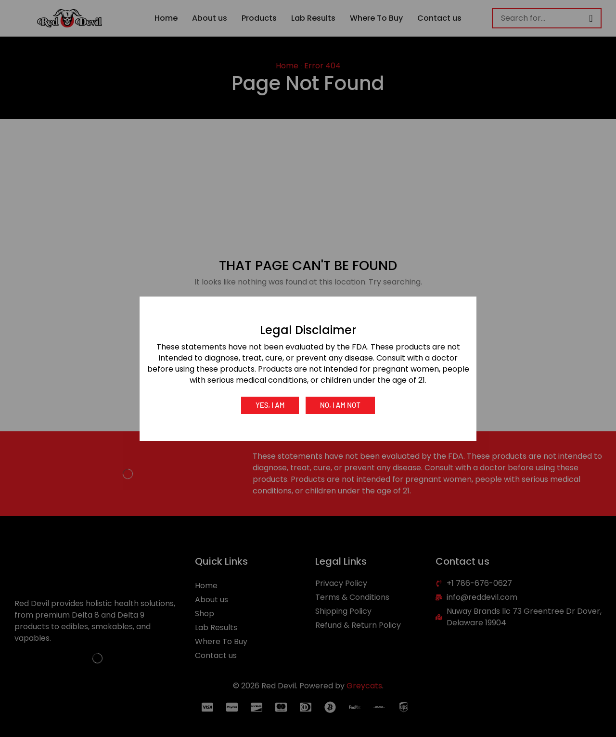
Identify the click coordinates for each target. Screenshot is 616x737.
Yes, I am (269, 405)
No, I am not (341, 405)
